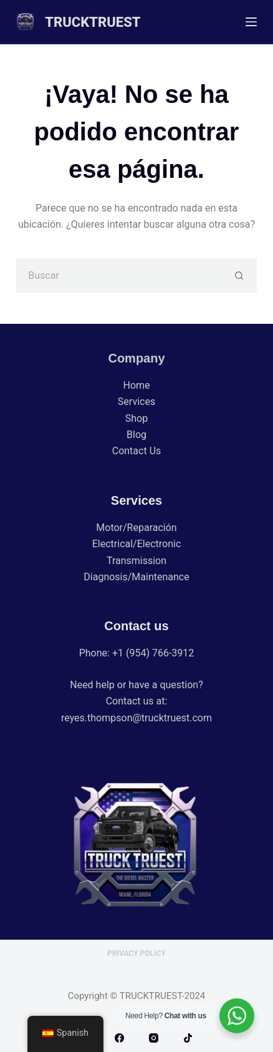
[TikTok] (188, 1038)
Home (136, 385)
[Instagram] (153, 1038)
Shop (136, 418)
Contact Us (136, 451)
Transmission (136, 561)
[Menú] (251, 21)
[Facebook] (119, 1038)
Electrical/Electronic (136, 544)
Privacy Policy (136, 953)
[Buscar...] (119, 275)
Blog (136, 435)
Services (136, 401)
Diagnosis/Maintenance (136, 577)
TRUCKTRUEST (92, 22)
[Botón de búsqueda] (240, 275)
